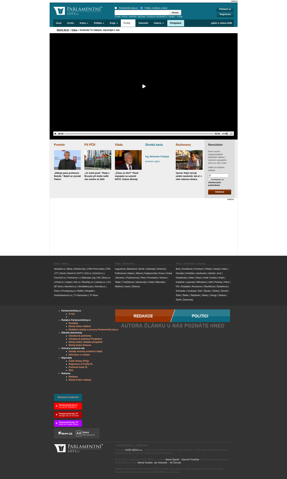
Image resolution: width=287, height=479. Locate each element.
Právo (57, 291)
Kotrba (213, 277)
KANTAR (133, 17)
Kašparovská (150, 273)
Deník (63, 273)
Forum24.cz (60, 277)
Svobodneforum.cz (63, 295)
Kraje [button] (114, 23)
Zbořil (178, 299)
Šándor (207, 291)
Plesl (143, 277)
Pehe (226, 282)
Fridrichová (120, 273)
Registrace (225, 14)
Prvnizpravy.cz (68, 291)
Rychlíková (209, 286)
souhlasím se (216, 182)
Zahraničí (143, 23)
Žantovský (188, 299)
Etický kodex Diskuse (80, 345)
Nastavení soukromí (68, 397)
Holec (224, 269)
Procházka (152, 277)
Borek (141, 269)
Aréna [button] (84, 23)
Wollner (222, 295)
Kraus (162, 273)
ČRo (108, 269)
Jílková (139, 273)
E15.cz (88, 273)
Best (178, 269)
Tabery (205, 295)
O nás (72, 314)
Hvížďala (189, 273)
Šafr (200, 291)
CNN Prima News (95, 269)
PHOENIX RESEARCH (157, 17)
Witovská (159, 282)
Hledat (175, 12)
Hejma (131, 273)
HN (98, 277)
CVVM (117, 17)
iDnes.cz (106, 277)
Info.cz (77, 282)
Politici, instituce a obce (153, 8)
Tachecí (163, 277)
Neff (211, 282)
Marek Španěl (172, 459)
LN (108, 282)
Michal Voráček (145, 462)
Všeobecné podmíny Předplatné (85, 339)
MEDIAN (142, 17)
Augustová (120, 269)
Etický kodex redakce (80, 326)
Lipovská (190, 282)
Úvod (58, 23)
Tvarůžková (128, 282)
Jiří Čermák (175, 462)
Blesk (69, 269)
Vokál (151, 282)
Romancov (197, 286)
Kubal (169, 273)
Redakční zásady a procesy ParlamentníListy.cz (93, 329)
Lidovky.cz (100, 282)
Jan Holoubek (160, 462)
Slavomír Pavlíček (190, 459)
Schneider (181, 291)
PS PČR (89, 144)
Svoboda (191, 291)
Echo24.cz (98, 273)
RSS (71, 370)
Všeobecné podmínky (80, 336)
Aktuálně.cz (59, 269)
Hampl (216, 269)
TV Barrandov (81, 295)
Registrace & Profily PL (81, 364)
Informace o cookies (79, 354)
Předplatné (175, 23)
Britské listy (79, 269)
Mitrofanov (202, 282)
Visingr (213, 295)
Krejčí (221, 277)
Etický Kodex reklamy (80, 380)
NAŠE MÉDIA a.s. (134, 450)
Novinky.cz (100, 286)
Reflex (80, 291)
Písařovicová (132, 277)
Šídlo (178, 295)
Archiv (70, 23)
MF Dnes (58, 286)
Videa (74, 30)
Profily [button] (128, 23)
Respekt (89, 291)
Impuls (69, 282)
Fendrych (198, 269)
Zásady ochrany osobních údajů (85, 351)
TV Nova (93, 295)
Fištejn (208, 269)
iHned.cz (59, 282)
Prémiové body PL (78, 367)
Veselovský (140, 282)
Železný (136, 286)
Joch (219, 273)
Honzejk (180, 273)
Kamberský (181, 277)
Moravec (120, 277)
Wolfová (119, 286)
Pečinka (218, 282)
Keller (191, 277)
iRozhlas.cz (87, 282)
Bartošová (132, 269)
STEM (179, 17)
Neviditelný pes (85, 286)
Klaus (199, 277)
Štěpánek (195, 295)
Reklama (73, 376)
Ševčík (224, 291)
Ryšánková (222, 286)
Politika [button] (99, 23)
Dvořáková (187, 269)
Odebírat (219, 192)
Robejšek (185, 286)
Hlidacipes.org (88, 277)
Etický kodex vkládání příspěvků (85, 342)
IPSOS (125, 17)
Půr (177, 286)
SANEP (171, 17)
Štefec (185, 295)
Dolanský (150, 269)
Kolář (205, 277)
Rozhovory (183, 144)
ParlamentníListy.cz (126, 8)
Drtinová (161, 269)
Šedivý (216, 291)
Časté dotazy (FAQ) (79, 361)
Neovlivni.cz (70, 286)
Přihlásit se (225, 9)
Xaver (127, 286)
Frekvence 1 (73, 277)
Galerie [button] (159, 23)
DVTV (80, 273)
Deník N (71, 273)
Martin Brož (63, 30)
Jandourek (201, 273)
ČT (56, 273)
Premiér (59, 144)
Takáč (118, 282)
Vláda (119, 144)
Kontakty (73, 323)
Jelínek (211, 273)
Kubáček (180, 282)
